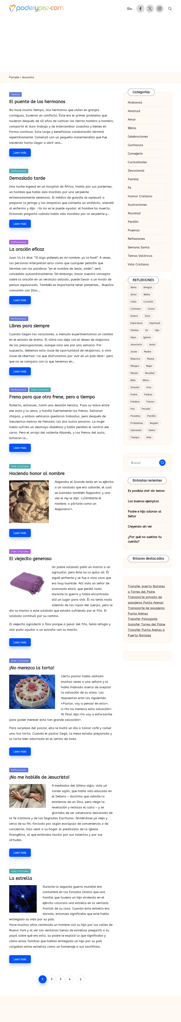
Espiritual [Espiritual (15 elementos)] (154, 323)
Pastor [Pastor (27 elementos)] (150, 401)
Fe (129, 187)
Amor (132, 119)
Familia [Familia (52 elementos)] (134, 330)
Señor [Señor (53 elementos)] (152, 430)
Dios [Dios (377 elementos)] (147, 316)
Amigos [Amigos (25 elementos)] (147, 287)
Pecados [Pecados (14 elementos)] (135, 416)
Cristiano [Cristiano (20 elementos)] (136, 308)
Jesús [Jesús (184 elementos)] (152, 344)
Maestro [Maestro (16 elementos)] (135, 358)
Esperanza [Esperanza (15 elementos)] (136, 323)
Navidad (134, 213)
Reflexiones (18, 171)
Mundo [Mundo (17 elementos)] (134, 373)
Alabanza (135, 102)
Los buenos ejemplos (143, 501)
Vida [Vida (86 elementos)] (148, 437)
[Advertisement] (90, 45)
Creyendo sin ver (140, 526)
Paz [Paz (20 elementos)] (133, 408)
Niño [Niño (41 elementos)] (133, 380)
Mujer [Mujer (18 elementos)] (149, 366)
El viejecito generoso (30, 558)
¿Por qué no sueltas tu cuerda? (145, 539)
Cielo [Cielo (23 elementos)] (133, 301)
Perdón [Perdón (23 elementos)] (151, 416)
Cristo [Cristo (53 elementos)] (151, 308)
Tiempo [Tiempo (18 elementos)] (135, 437)
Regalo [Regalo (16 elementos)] (154, 423)
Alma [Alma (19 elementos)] (133, 287)
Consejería (135, 153)
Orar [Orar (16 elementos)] (148, 387)
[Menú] (129, 8)
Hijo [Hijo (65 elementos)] (157, 330)
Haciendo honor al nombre (36, 473)
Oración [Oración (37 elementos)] (135, 387)
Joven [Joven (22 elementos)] (134, 351)
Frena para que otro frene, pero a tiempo (52, 397)
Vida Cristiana (40, 389)
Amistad (134, 111)
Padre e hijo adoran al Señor (144, 514)
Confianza (135, 145)
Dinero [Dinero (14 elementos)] (134, 316)
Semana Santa (139, 247)
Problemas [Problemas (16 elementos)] (137, 423)
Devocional (136, 170)
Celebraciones (138, 136)
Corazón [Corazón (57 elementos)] (148, 301)
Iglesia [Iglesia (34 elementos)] (147, 337)
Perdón (133, 221)
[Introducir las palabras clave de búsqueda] (147, 462)
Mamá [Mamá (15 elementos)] (150, 358)
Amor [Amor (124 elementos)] (134, 294)
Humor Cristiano (140, 196)
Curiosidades (137, 162)
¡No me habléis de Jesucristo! (39, 777)
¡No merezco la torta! (31, 667)
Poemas (134, 230)
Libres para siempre (29, 325)
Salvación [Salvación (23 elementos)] (136, 430)
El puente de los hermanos (37, 101)
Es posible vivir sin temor (146, 491)
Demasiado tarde (27, 178)
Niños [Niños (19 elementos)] (146, 380)
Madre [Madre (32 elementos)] (147, 351)
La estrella (20, 878)
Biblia (132, 128)
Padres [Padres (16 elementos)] (148, 394)
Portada (14, 77)
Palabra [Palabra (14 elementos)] (135, 401)
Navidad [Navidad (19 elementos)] (149, 373)
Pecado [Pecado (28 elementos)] (146, 408)
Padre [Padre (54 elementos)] (134, 394)
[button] (80, 979)
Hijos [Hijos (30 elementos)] (133, 337)
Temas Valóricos (140, 256)
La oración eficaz (26, 249)
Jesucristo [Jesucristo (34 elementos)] (136, 344)
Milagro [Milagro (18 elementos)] (135, 366)
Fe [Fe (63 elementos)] (146, 330)
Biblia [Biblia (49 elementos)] (147, 294)
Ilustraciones (137, 204)
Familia (15, 94)
